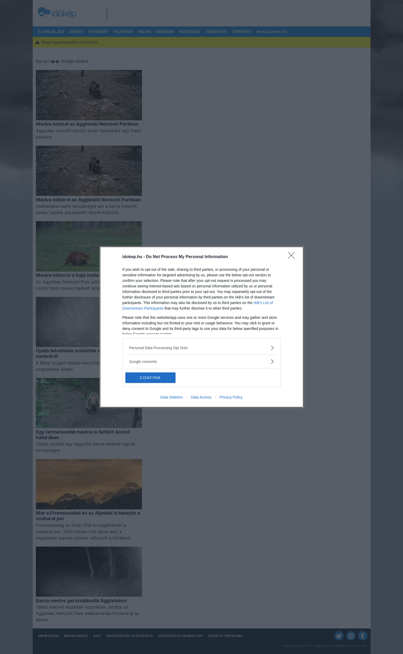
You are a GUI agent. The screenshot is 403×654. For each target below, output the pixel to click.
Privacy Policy (231, 397)
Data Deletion (171, 397)
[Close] (293, 257)
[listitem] (201, 347)
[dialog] (201, 327)
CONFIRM (150, 377)
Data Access (201, 397)
